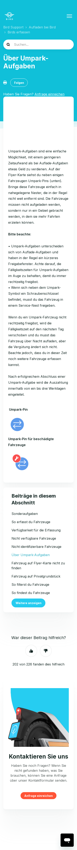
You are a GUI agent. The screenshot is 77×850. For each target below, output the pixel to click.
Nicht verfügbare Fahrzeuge (33, 538)
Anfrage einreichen (38, 795)
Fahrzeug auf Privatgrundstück (35, 576)
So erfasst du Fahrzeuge (30, 522)
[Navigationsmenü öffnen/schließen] (69, 16)
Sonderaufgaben (24, 514)
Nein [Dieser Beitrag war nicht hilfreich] (46, 651)
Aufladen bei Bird (42, 27)
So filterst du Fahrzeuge (30, 584)
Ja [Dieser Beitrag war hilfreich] (31, 651)
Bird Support (13, 27)
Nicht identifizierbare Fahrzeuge (36, 547)
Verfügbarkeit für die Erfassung (36, 530)
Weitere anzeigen (28, 603)
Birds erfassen (19, 32)
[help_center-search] (38, 44)
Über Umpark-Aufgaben (30, 555)
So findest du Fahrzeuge (30, 593)
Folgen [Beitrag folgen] (19, 82)
